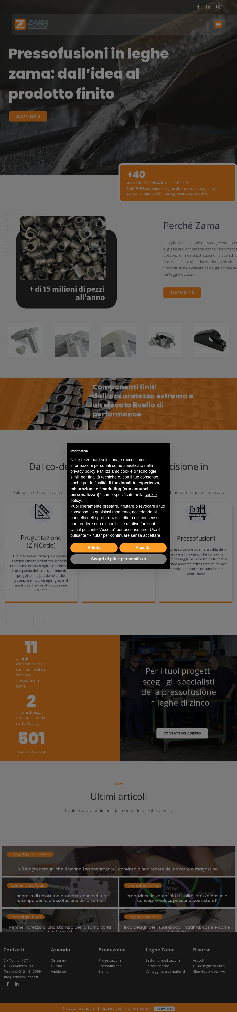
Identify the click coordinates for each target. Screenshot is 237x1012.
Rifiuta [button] (93, 547)
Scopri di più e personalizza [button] (118, 559)
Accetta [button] (142, 547)
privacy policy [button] (82, 471)
